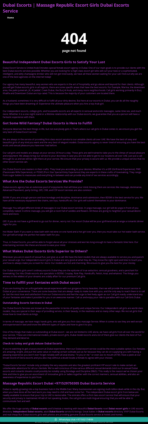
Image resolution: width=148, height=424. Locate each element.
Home (10, 17)
